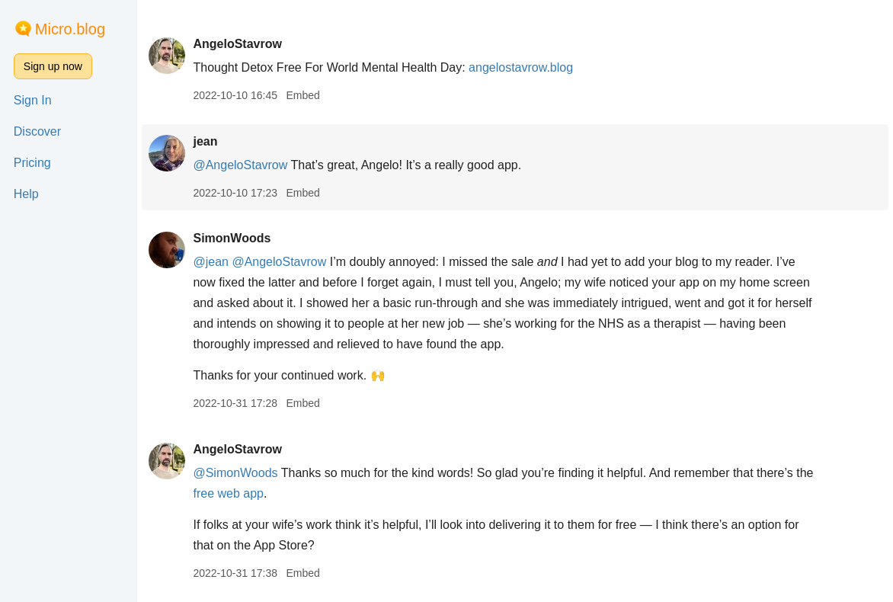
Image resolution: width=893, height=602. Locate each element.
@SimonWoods (235, 472)
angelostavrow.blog (521, 67)
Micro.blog (70, 29)
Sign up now (53, 66)
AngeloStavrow (237, 43)
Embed (302, 95)
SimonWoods (231, 238)
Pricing (32, 162)
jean (205, 141)
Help (26, 193)
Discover (37, 131)
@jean (211, 261)
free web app (228, 493)
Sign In (33, 100)
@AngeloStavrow (240, 165)
